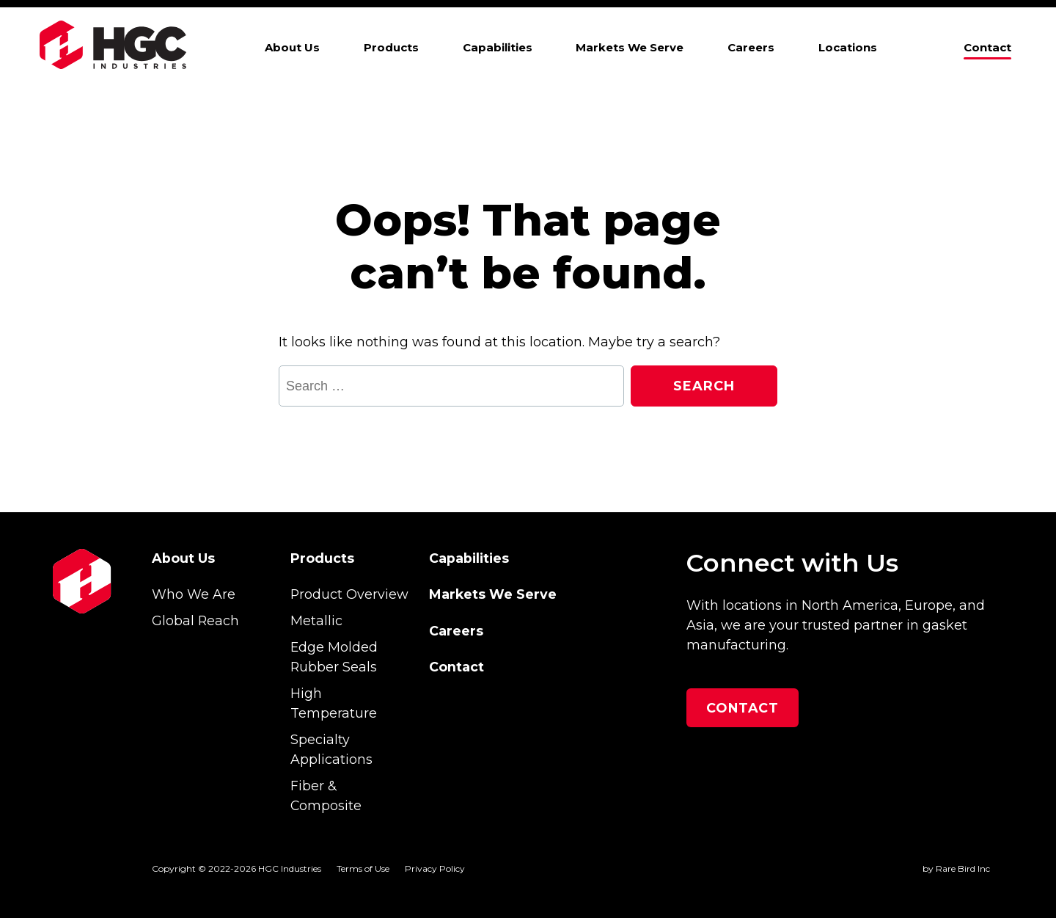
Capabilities (497, 47)
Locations (847, 47)
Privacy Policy (435, 868)
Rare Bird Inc (963, 868)
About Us (292, 47)
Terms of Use (363, 868)
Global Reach (195, 620)
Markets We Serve (629, 47)
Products (391, 47)
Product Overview (349, 594)
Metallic (316, 620)
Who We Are (193, 594)
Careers (750, 47)
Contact (987, 47)
